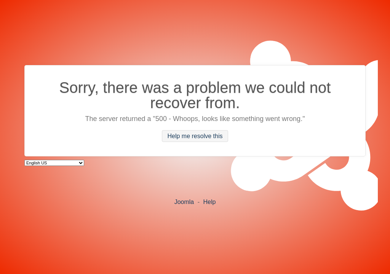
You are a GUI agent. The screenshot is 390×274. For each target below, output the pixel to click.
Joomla (184, 202)
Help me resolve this (195, 136)
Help (209, 202)
